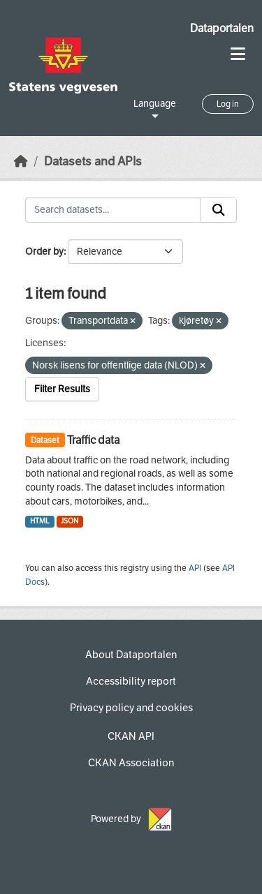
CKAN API (131, 736)
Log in (228, 104)
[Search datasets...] (113, 210)
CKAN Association (131, 763)
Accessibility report (131, 681)
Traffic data (93, 440)
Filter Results (62, 389)
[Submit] (219, 210)
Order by (44, 252)
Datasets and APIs (93, 161)
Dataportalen (222, 28)
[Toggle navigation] (238, 54)
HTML (40, 521)
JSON (69, 521)
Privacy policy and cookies (131, 707)
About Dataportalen (131, 654)
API (195, 568)
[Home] (21, 161)
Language (154, 104)
